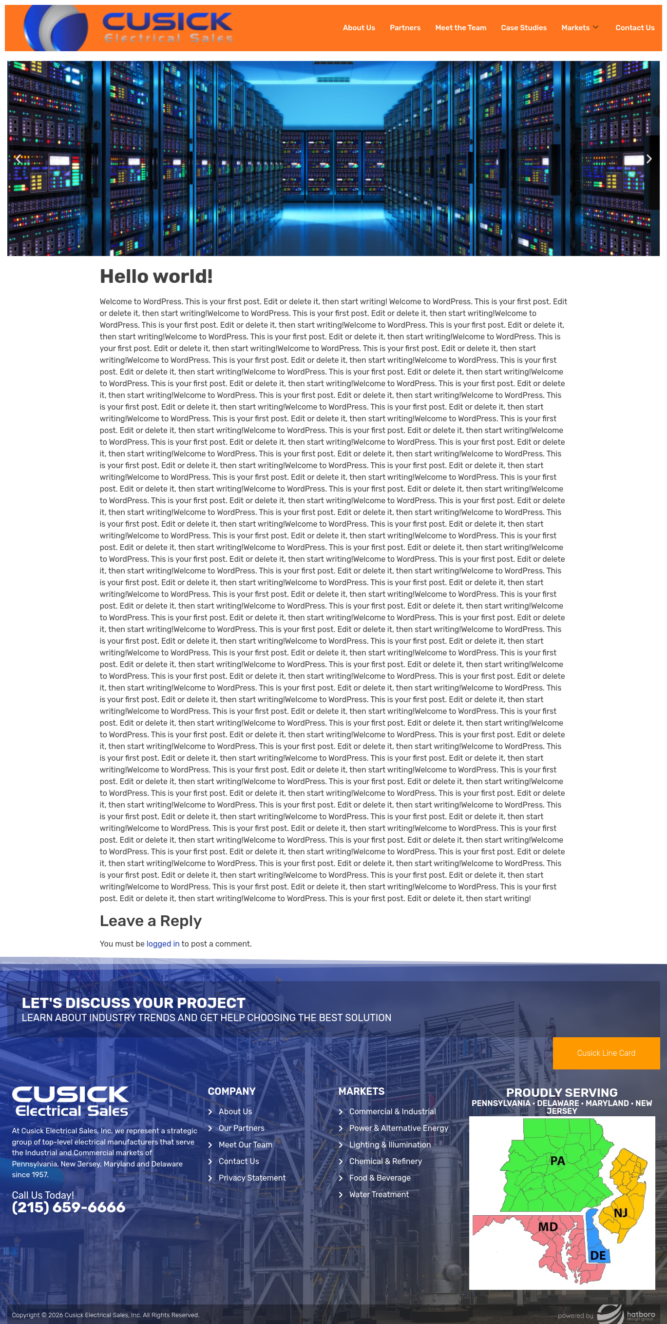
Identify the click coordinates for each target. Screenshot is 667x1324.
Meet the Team (460, 27)
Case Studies (524, 27)
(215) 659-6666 (69, 1207)
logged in (163, 944)
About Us (359, 27)
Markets (580, 27)
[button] (18, 159)
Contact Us (635, 27)
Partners (405, 27)
